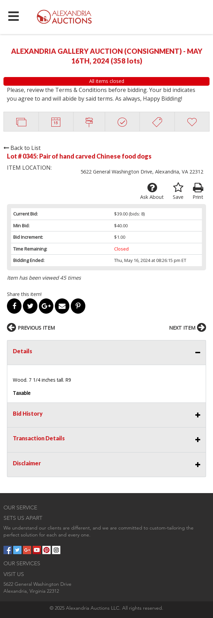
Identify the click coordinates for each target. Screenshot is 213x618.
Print (198, 191)
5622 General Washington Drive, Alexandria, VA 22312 (141, 171)
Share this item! (24, 294)
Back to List (22, 148)
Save (178, 191)
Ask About (152, 191)
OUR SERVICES (21, 563)
